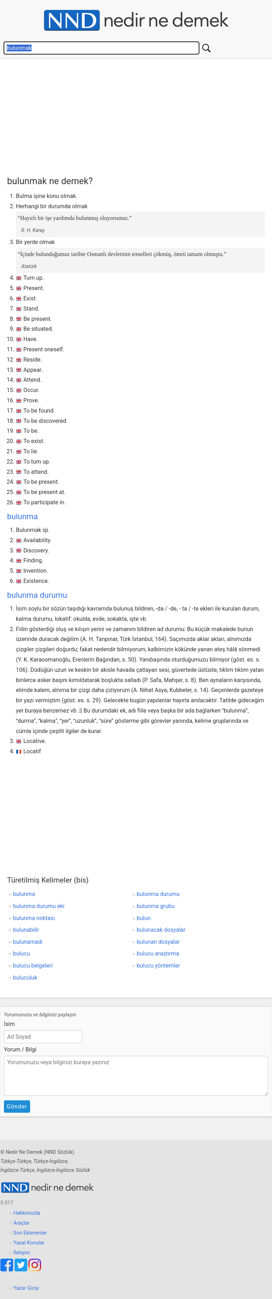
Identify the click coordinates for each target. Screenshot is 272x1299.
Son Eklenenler (30, 1233)
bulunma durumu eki (38, 906)
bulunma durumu (37, 595)
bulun (144, 918)
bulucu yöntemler (158, 965)
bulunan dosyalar (158, 941)
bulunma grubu (156, 906)
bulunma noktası (34, 918)
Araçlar (21, 1223)
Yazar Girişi (26, 1288)
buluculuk (25, 977)
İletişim (21, 1253)
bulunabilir (26, 929)
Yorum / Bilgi (20, 1049)
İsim (9, 1024)
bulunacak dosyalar (161, 929)
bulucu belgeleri (33, 965)
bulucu (21, 953)
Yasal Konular (28, 1243)
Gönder (17, 1106)
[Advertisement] (139, 115)
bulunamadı (28, 941)
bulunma (22, 516)
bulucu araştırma (158, 953)
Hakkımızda (26, 1213)
